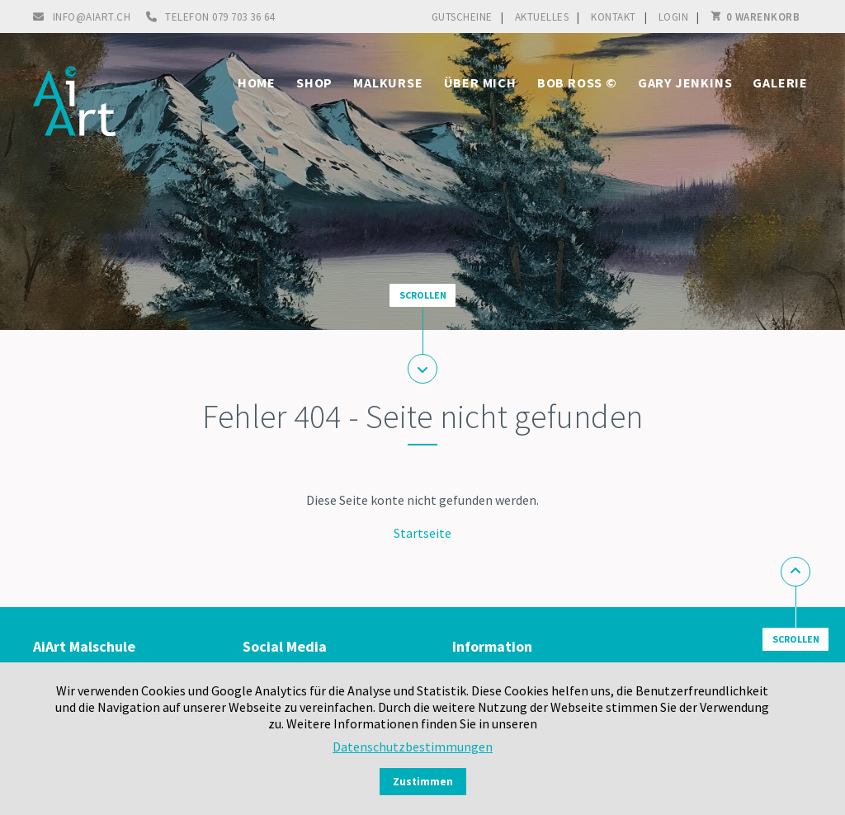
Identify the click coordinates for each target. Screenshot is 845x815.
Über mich (480, 82)
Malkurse (387, 82)
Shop (314, 82)
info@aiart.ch (92, 17)
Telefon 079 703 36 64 (220, 17)
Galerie (780, 82)
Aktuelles (542, 17)
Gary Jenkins (685, 82)
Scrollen (422, 295)
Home (257, 82)
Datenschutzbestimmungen (413, 746)
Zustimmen (423, 782)
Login (674, 17)
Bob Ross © (577, 82)
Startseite (422, 533)
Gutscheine (462, 17)
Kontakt (613, 17)
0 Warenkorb (763, 17)
